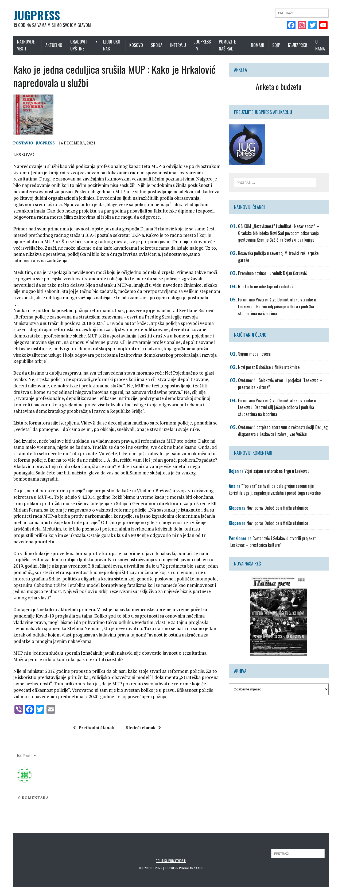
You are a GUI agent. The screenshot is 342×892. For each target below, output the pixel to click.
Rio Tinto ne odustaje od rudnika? (266, 286)
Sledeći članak (143, 727)
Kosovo (136, 45)
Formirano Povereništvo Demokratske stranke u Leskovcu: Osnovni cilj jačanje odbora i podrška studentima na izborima (277, 306)
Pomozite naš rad (227, 45)
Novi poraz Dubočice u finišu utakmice (269, 367)
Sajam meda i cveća (254, 354)
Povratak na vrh (191, 868)
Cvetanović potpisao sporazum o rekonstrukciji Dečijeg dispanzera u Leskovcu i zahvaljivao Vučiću (283, 430)
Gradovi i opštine (78, 45)
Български (297, 45)
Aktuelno (53, 45)
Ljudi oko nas (111, 45)
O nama (320, 45)
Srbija (156, 45)
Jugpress (45, 143)
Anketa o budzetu (279, 86)
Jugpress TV (202, 45)
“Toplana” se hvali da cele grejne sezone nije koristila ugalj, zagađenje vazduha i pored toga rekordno (275, 489)
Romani (257, 45)
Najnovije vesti (25, 45)
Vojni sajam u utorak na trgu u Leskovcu (276, 471)
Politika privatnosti (171, 860)
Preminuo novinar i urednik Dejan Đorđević (272, 273)
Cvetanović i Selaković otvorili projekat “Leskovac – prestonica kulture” (272, 541)
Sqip (276, 45)
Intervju (178, 45)
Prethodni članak (93, 727)
